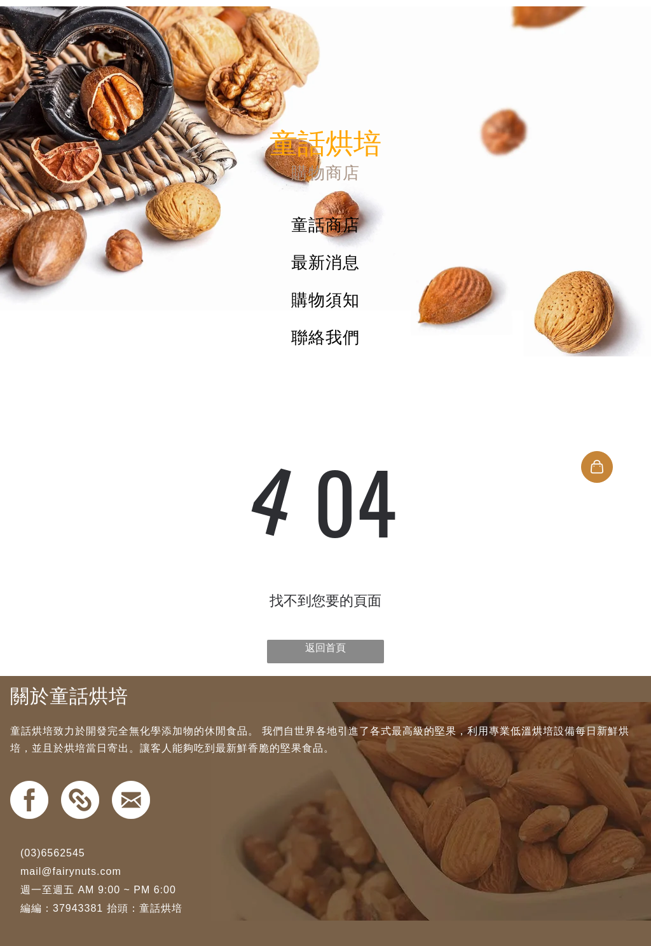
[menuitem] (325, 225)
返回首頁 (325, 647)
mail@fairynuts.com (70, 871)
